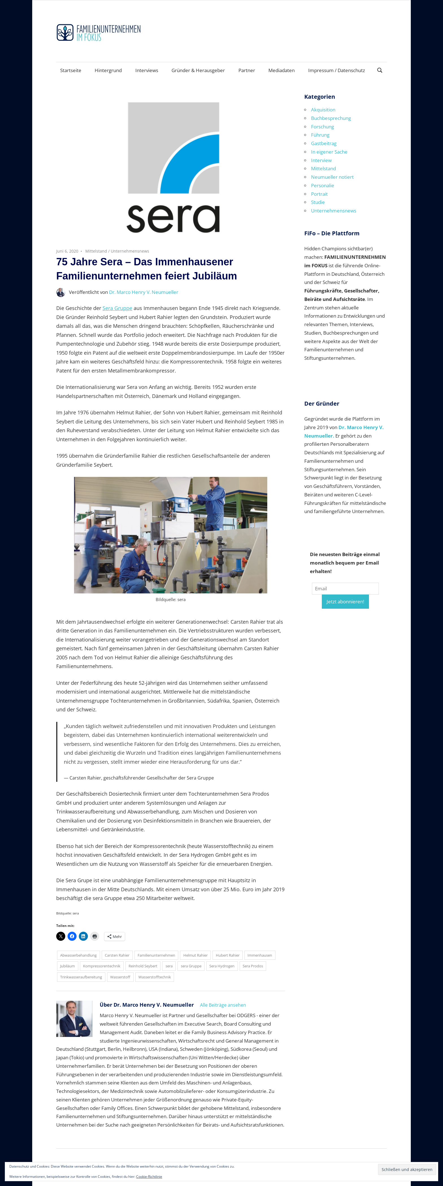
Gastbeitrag (323, 143)
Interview (321, 160)
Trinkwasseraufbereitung (81, 977)
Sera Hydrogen (221, 965)
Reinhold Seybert (143, 965)
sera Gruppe (191, 965)
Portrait (319, 194)
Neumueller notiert (332, 177)
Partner (246, 70)
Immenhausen (259, 955)
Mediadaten (281, 70)
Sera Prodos (253, 965)
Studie (318, 202)
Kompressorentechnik (101, 965)
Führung (320, 135)
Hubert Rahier (228, 955)
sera (169, 965)
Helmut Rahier (195, 955)
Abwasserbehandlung (78, 955)
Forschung (322, 126)
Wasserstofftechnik (154, 977)
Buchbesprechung (331, 118)
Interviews (146, 70)
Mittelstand (96, 251)
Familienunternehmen (156, 955)
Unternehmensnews (130, 251)
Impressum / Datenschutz (336, 70)
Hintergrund (108, 70)
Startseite (70, 70)
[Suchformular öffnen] (380, 69)
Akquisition (323, 109)
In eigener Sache (329, 151)
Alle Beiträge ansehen (223, 1005)
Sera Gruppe (117, 308)
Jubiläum (67, 965)
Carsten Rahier (117, 955)
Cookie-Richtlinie (149, 1176)
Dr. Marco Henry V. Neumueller (143, 292)
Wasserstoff (120, 977)
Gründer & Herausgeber (198, 70)
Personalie (322, 185)
